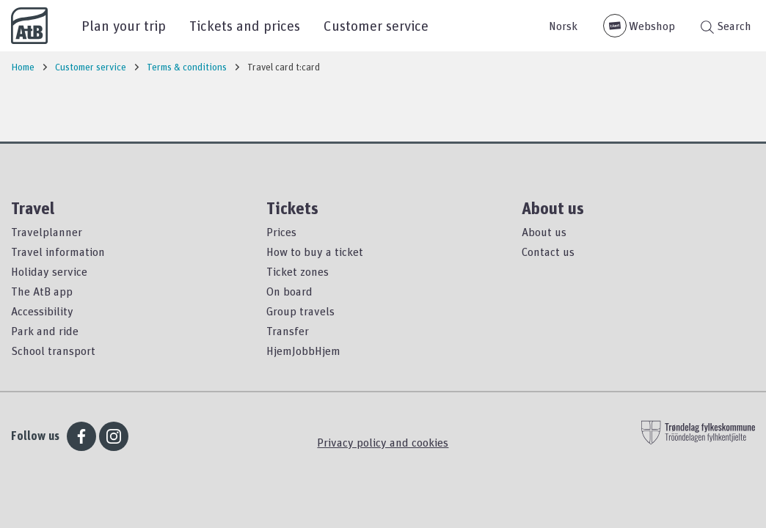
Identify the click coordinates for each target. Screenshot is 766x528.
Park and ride (45, 330)
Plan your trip (123, 25)
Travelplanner (46, 231)
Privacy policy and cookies (382, 442)
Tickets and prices (244, 25)
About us (544, 231)
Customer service (376, 25)
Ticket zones (297, 271)
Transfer (287, 330)
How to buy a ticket (314, 251)
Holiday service (49, 271)
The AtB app (42, 291)
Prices (281, 231)
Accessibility (42, 311)
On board (289, 291)
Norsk (563, 25)
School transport (53, 350)
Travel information (58, 251)
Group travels (300, 311)
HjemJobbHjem (303, 350)
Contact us (548, 251)
